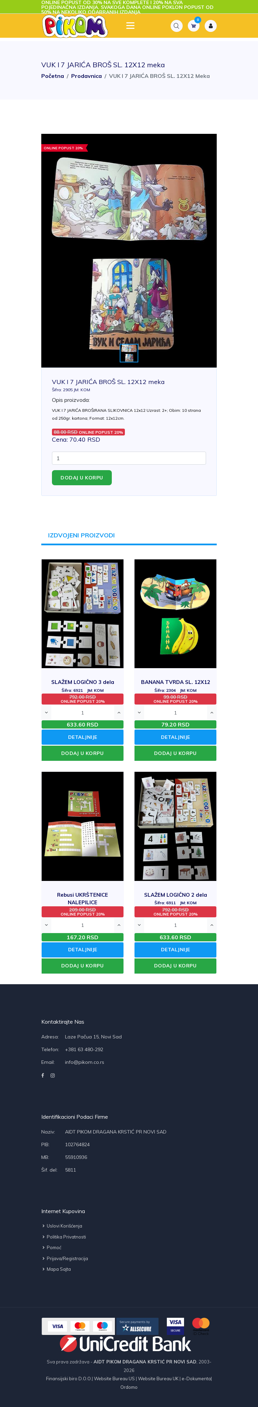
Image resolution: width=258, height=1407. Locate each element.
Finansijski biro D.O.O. (69, 1379)
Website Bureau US (114, 1379)
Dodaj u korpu (82, 478)
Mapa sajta (56, 1269)
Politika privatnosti (63, 1237)
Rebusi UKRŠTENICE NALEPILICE (82, 902)
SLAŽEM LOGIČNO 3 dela (82, 686)
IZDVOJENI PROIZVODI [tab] (82, 535)
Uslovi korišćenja (61, 1226)
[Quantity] (129, 458)
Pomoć (51, 1248)
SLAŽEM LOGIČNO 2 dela (175, 899)
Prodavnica (86, 75)
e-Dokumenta (196, 1379)
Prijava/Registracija (64, 1258)
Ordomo (129, 1387)
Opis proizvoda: (71, 399)
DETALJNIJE (82, 737)
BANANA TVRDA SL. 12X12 (175, 686)
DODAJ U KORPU (82, 753)
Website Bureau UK (158, 1379)
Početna (52, 75)
